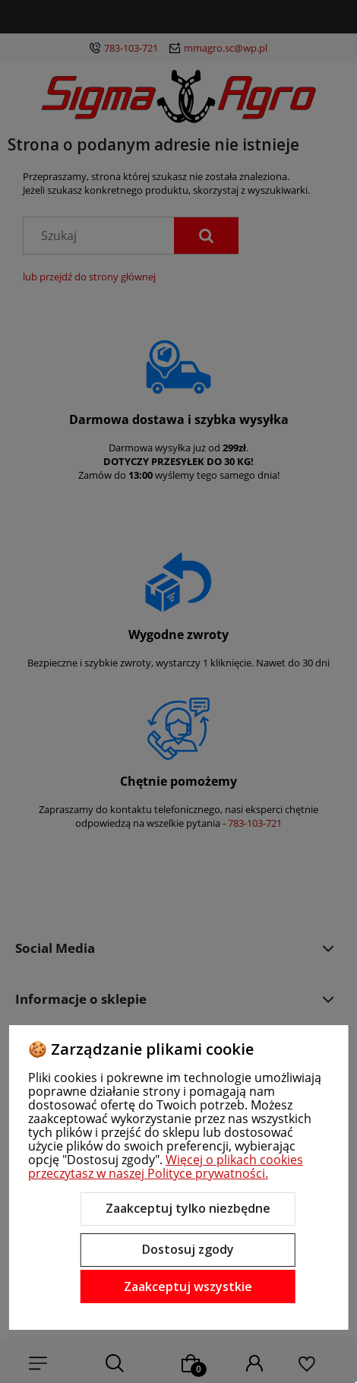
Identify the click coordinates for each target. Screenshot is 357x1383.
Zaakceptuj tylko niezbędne (188, 1208)
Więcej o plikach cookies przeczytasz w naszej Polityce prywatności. (165, 1166)
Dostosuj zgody (188, 1249)
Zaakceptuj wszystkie (188, 1286)
